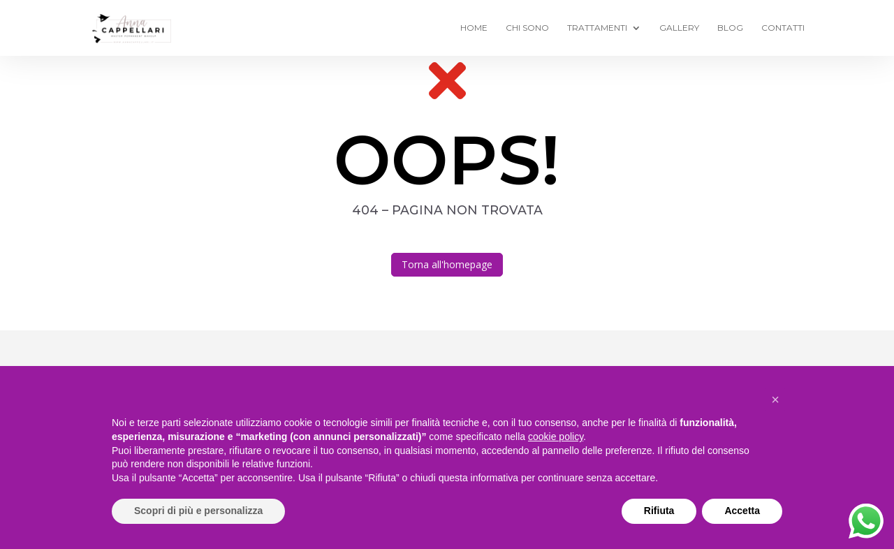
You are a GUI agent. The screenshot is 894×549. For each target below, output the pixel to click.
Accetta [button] (742, 510)
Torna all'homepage (447, 264)
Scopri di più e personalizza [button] (198, 510)
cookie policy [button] (555, 436)
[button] (775, 399)
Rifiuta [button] (659, 510)
